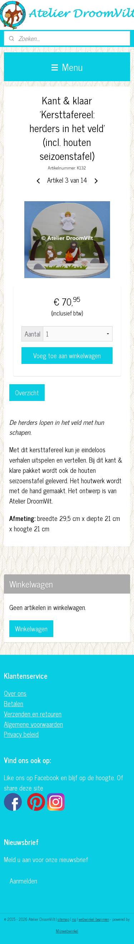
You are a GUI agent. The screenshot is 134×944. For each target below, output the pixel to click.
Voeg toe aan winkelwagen (67, 355)
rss (74, 919)
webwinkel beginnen (94, 919)
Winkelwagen (31, 628)
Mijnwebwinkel (67, 931)
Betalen (13, 703)
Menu (67, 66)
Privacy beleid (21, 734)
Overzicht (27, 392)
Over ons (15, 693)
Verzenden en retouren (32, 713)
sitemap (63, 919)
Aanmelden (23, 880)
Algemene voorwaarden (33, 724)
